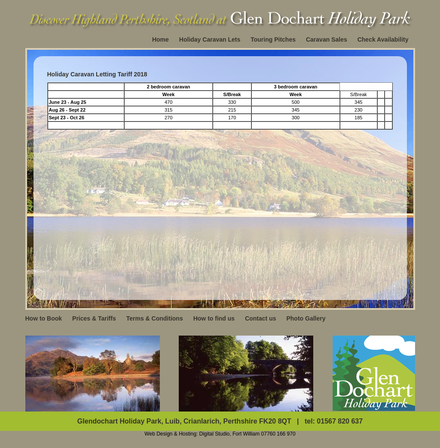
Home (160, 39)
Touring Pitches (273, 39)
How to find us (214, 318)
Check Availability (383, 39)
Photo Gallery (305, 318)
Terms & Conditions (154, 318)
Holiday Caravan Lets (209, 39)
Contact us (260, 318)
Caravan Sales (326, 39)
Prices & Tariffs (94, 318)
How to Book (43, 318)
